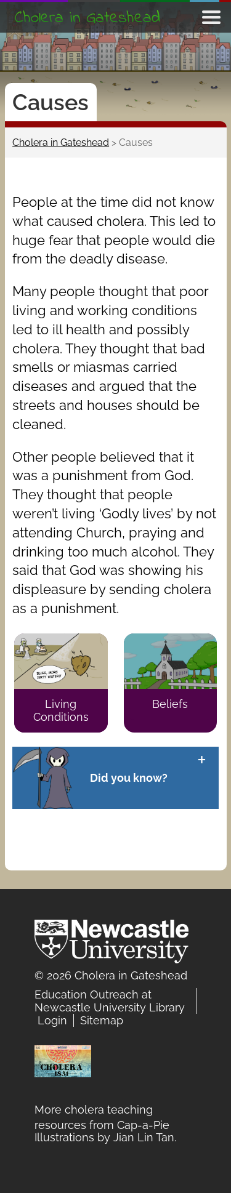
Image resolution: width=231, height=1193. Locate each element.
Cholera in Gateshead (87, 18)
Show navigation (211, 17)
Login (52, 1020)
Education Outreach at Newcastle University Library (109, 1001)
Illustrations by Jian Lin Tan (104, 1137)
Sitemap (101, 1020)
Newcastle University (111, 944)
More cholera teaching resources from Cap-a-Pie (101, 1111)
